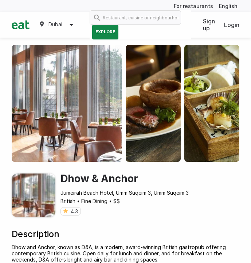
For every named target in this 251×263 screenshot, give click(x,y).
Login (231, 24)
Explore (105, 31)
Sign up (209, 25)
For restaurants (193, 6)
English (228, 6)
